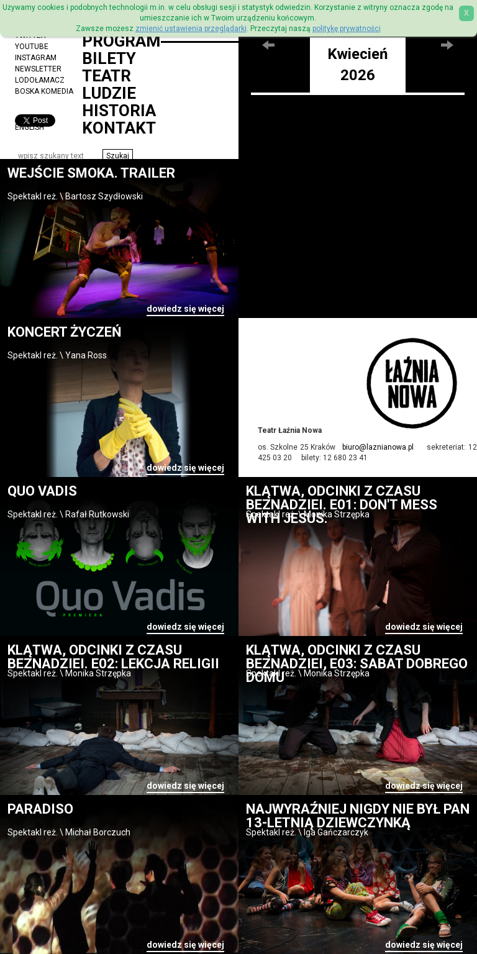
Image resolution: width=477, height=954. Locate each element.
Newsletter (38, 69)
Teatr (106, 75)
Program (121, 41)
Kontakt (119, 128)
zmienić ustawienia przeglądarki (191, 28)
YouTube (31, 46)
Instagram (36, 57)
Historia (119, 110)
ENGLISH (29, 127)
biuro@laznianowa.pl (378, 447)
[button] (117, 156)
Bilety (109, 58)
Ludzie (109, 93)
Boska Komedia (44, 91)
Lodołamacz (40, 80)
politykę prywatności (346, 28)
